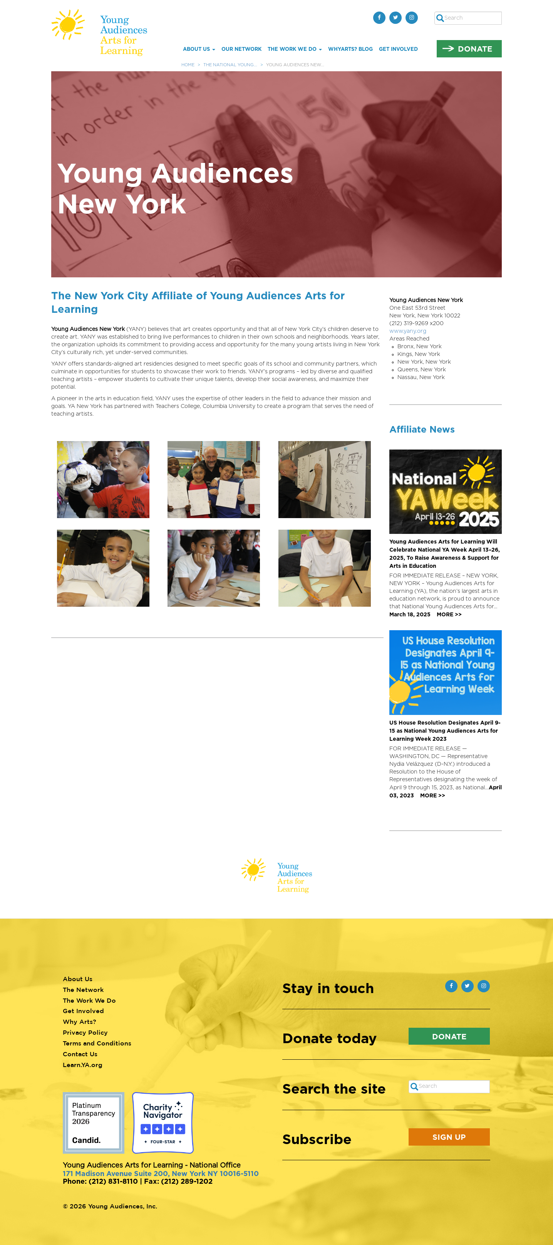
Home (187, 65)
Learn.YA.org (82, 1064)
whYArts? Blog (350, 49)
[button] (106, 479)
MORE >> (449, 614)
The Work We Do (295, 49)
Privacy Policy (85, 1032)
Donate (475, 48)
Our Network (241, 49)
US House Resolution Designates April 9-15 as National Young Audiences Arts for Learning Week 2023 (445, 731)
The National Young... (230, 65)
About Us (199, 49)
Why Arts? (79, 1021)
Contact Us (80, 1053)
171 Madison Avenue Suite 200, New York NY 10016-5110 (161, 1173)
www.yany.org (407, 331)
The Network (83, 989)
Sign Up (449, 1137)
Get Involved (398, 49)
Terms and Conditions (97, 1043)
